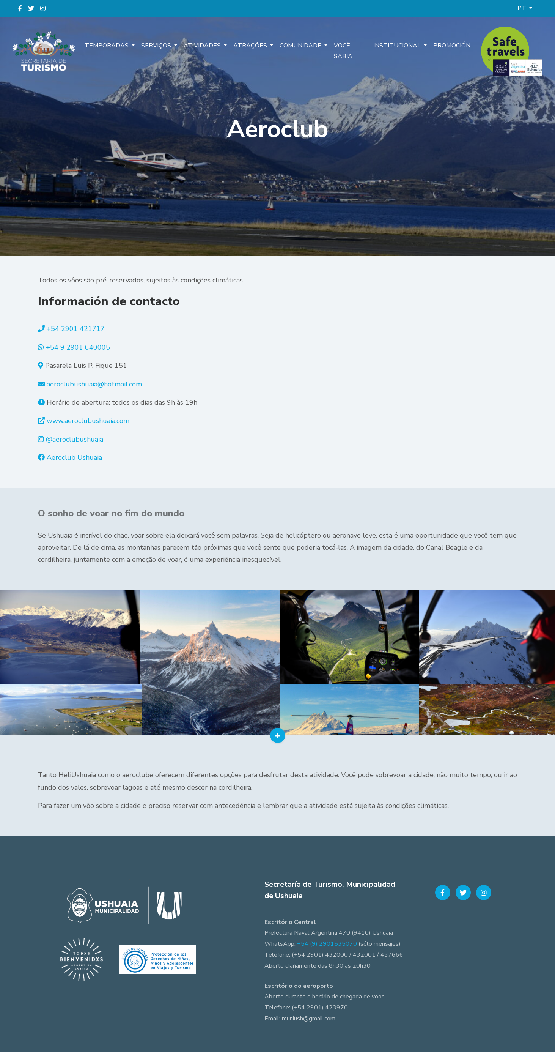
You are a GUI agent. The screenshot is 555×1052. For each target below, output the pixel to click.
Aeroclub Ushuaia (74, 457)
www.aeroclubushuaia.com (88, 420)
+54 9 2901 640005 (78, 347)
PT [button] (522, 8)
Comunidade (300, 45)
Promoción (451, 45)
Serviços (156, 45)
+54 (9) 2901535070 (327, 944)
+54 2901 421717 (76, 328)
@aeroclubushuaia (74, 439)
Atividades (202, 45)
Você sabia (341, 51)
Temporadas (107, 45)
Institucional (398, 45)
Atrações (250, 45)
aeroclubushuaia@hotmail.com (94, 384)
